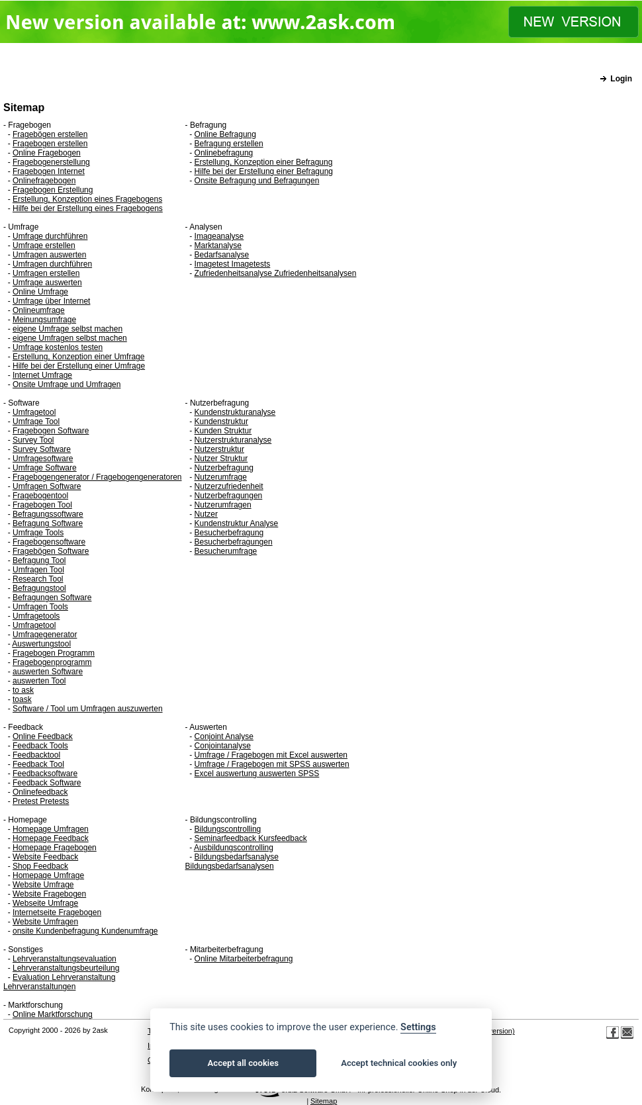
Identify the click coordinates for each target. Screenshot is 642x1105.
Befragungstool (39, 588)
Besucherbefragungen (234, 542)
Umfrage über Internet (51, 301)
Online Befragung (225, 134)
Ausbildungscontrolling (233, 847)
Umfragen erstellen (46, 273)
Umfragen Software (47, 486)
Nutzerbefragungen (229, 495)
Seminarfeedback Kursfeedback (251, 838)
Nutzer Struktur (221, 458)
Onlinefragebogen (44, 180)
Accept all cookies (243, 1063)
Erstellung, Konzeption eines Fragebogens (87, 199)
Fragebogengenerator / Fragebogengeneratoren (97, 477)
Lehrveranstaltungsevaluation (64, 958)
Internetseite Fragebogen (57, 912)
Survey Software (42, 449)
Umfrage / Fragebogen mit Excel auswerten (271, 755)
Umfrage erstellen (44, 245)
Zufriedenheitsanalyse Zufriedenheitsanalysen (276, 273)
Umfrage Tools (38, 532)
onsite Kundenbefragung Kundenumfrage (85, 931)
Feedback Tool (38, 764)
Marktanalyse (218, 245)
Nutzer (206, 514)
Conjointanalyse (223, 745)
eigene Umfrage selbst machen (67, 328)
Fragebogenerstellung (51, 162)
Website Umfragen (45, 921)
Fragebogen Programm (54, 653)
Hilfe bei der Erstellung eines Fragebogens (88, 208)
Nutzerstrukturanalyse (233, 440)
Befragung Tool (39, 560)
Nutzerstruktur (219, 449)
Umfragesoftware (43, 458)
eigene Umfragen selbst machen (70, 338)
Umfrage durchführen (50, 236)
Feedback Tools (40, 745)
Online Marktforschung (53, 1014)
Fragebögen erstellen (50, 134)
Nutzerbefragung (224, 467)
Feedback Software (47, 782)
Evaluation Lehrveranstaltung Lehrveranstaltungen (59, 982)
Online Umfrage (40, 291)
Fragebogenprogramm (52, 662)
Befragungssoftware (48, 514)
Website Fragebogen (49, 894)
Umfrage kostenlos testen (58, 347)
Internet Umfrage (42, 375)
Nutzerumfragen (223, 504)
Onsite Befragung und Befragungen (257, 180)
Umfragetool (34, 412)
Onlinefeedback (40, 792)
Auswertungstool (41, 643)
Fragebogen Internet (49, 171)
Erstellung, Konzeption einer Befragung (264, 162)
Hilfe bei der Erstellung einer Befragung (264, 171)
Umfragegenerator (45, 634)
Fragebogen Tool (42, 504)
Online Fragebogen (47, 152)
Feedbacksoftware (45, 773)
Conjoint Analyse (224, 736)
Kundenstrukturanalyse (235, 412)
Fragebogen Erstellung (53, 190)
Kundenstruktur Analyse (237, 523)
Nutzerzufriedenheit (229, 486)
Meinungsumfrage (44, 319)
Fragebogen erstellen (50, 143)
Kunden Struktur (223, 430)
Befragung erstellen (229, 143)
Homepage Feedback (51, 838)
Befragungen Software (52, 597)
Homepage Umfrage (48, 875)
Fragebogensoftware (49, 542)
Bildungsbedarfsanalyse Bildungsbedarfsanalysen (232, 861)
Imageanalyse (219, 236)
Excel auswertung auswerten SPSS (257, 773)
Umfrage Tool (36, 421)
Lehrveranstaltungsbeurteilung (66, 968)
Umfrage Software (45, 467)
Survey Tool (33, 440)
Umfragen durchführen (52, 264)
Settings (418, 1027)
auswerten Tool (39, 680)
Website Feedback (45, 857)
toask (22, 699)
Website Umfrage (43, 884)
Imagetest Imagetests (233, 264)
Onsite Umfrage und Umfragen (66, 384)
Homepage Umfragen (51, 829)
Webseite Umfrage (45, 903)
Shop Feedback (40, 866)
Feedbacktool (36, 755)
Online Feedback (43, 736)
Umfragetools (36, 616)
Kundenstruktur (221, 421)
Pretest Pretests (41, 801)
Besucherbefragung (229, 532)
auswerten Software (48, 671)
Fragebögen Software (51, 551)
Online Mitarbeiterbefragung (244, 958)
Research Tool (38, 579)
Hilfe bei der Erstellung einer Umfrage (79, 366)
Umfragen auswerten (49, 254)
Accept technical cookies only (399, 1063)
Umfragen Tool (38, 569)
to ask (23, 690)
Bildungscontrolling (228, 829)
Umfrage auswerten (47, 282)
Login (621, 78)
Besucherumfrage (226, 551)
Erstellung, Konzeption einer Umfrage (78, 356)
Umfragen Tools (40, 606)
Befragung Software (48, 523)
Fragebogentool (40, 495)
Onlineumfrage (39, 310)
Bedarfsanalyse (222, 254)
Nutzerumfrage (221, 477)
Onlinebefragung (224, 152)
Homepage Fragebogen (55, 847)
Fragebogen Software (51, 430)
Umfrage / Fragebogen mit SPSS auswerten (272, 764)
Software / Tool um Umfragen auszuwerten (88, 708)
